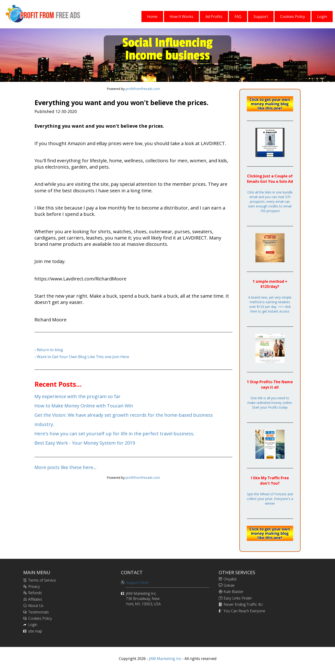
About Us (36, 605)
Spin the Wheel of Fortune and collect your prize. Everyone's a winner (270, 499)
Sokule (229, 585)
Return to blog (50, 349)
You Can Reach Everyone (244, 610)
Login (32, 624)
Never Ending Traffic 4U (243, 604)
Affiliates (35, 599)
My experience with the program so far (77, 396)
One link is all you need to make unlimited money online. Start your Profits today (269, 403)
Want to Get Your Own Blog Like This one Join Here (83, 356)
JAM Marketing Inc (164, 658)
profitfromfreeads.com (143, 89)
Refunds (35, 592)
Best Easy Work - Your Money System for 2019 (84, 443)
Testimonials (38, 612)
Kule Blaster (234, 591)
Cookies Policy (40, 618)
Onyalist (230, 579)
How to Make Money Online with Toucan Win (83, 406)
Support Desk (137, 582)
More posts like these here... (65, 467)
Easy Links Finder (238, 598)
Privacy (34, 586)
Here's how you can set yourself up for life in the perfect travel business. (114, 433)
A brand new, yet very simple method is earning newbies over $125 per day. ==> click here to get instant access (269, 304)
